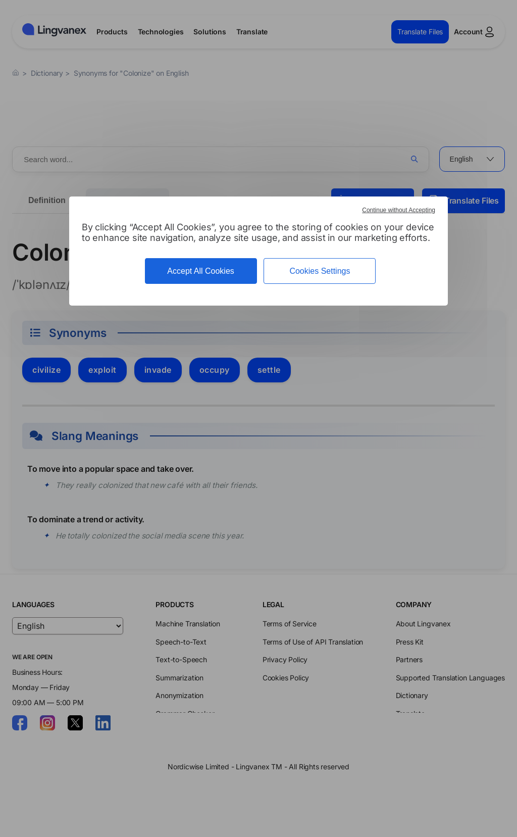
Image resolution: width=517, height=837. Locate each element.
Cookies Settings (319, 271)
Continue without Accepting (398, 210)
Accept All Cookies (200, 271)
